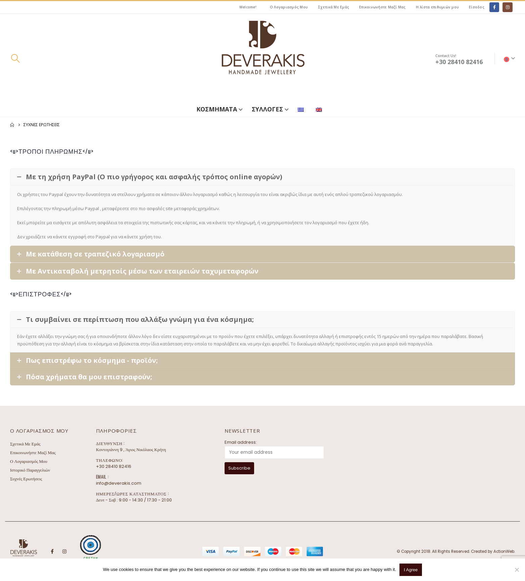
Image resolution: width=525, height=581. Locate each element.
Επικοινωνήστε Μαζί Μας (382, 7)
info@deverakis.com (118, 483)
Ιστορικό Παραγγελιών (30, 470)
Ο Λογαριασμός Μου (289, 7)
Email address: (241, 442)
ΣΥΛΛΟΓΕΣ (267, 109)
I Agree (411, 569)
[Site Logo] (262, 58)
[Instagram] (507, 7)
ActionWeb (503, 551)
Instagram (64, 551)
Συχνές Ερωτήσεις (26, 479)
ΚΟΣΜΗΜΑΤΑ (216, 109)
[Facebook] (494, 7)
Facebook (52, 551)
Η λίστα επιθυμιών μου (437, 7)
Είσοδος (476, 7)
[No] (516, 569)
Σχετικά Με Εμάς (333, 7)
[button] (15, 58)
